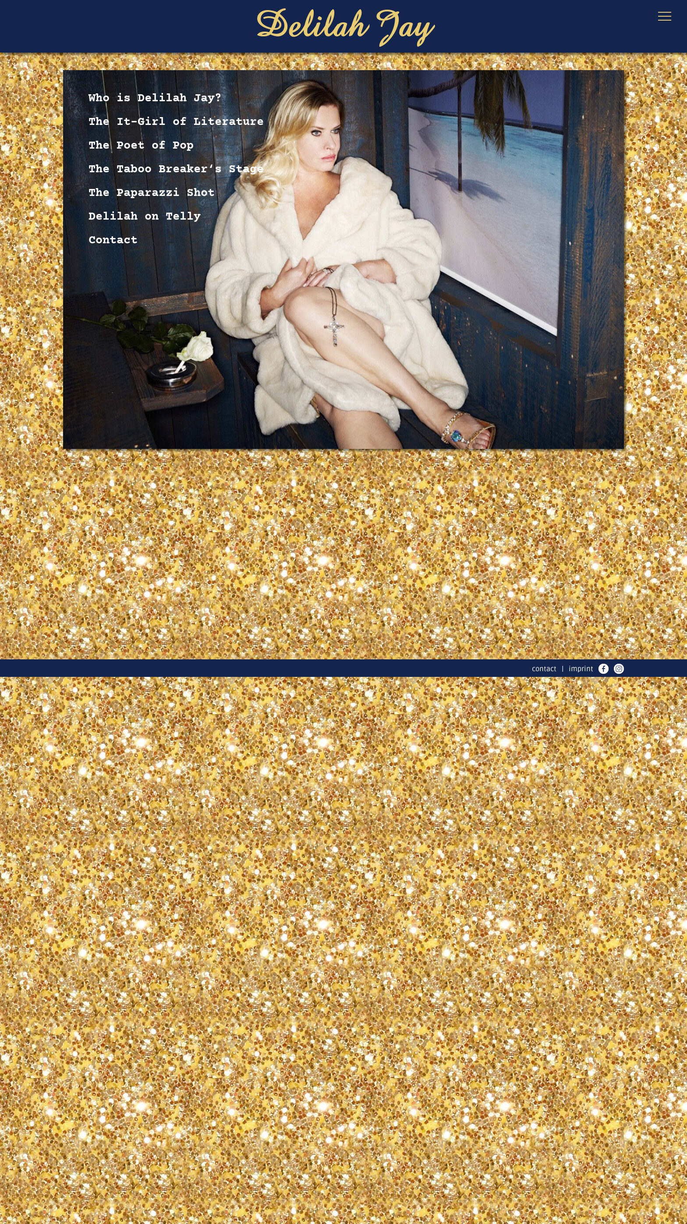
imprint (581, 669)
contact (544, 669)
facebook (603, 669)
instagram (619, 669)
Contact (113, 240)
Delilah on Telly (145, 217)
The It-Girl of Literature (176, 122)
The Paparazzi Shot (152, 193)
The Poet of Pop (141, 146)
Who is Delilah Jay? (155, 98)
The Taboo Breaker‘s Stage (176, 169)
